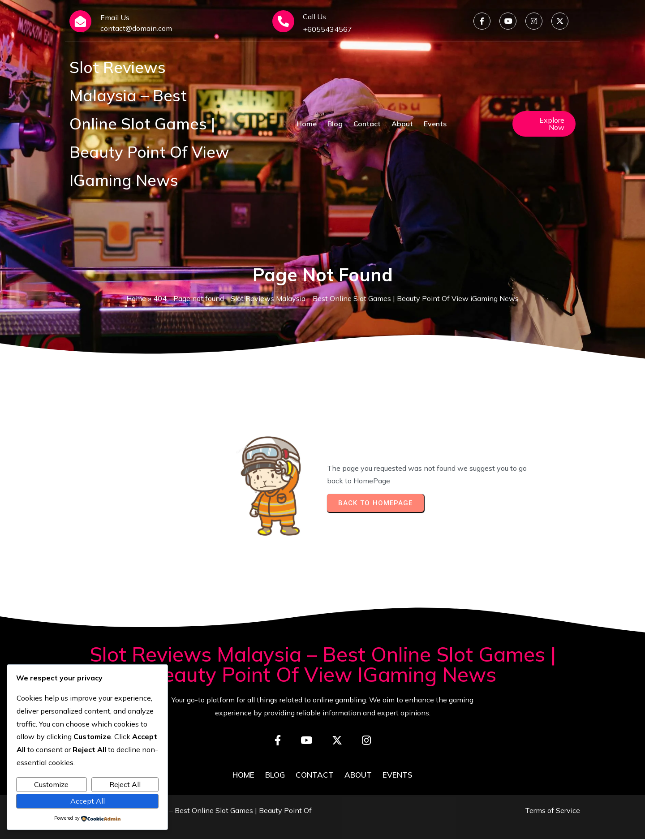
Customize (51, 784)
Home (136, 298)
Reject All (125, 784)
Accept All (87, 800)
